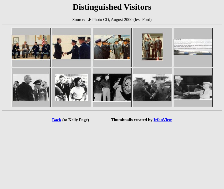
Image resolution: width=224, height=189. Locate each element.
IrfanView (163, 120)
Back (56, 120)
